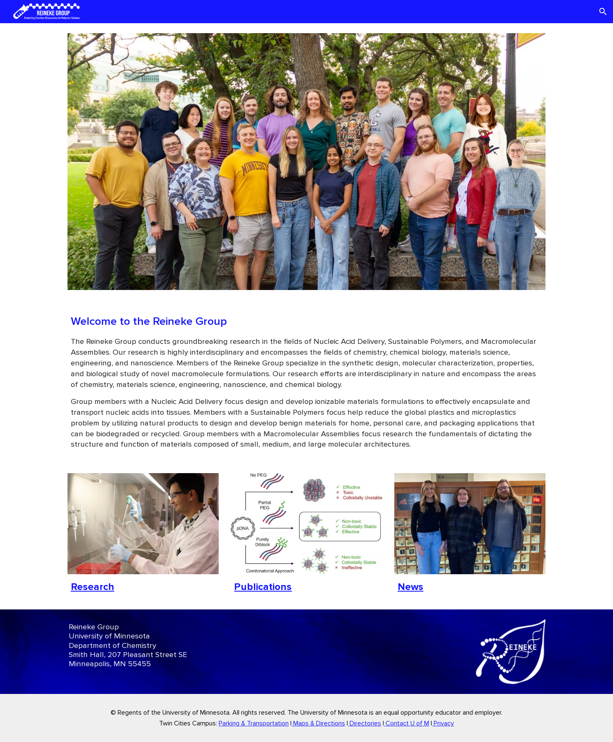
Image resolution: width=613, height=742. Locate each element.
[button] (603, 12)
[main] (306, 381)
